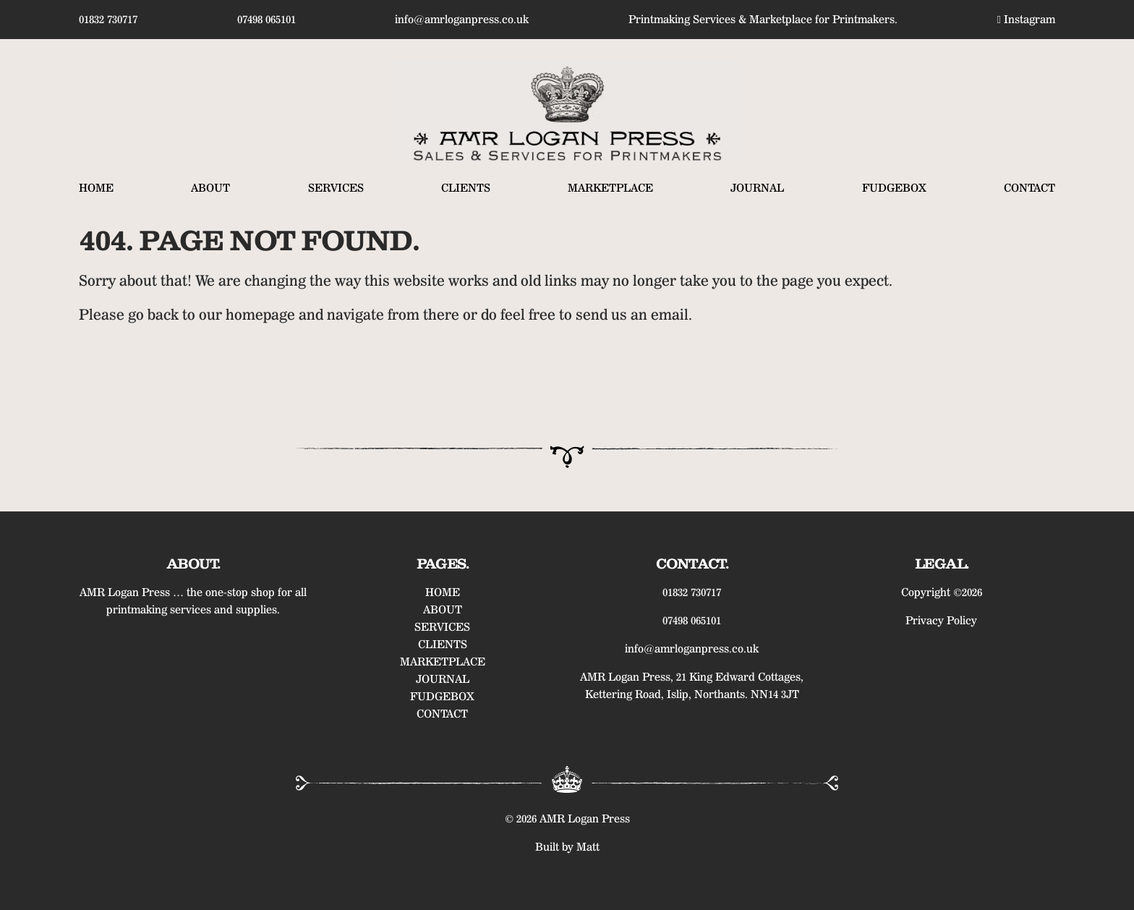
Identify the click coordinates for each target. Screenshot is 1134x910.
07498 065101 (266, 19)
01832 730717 (108, 19)
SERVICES (336, 188)
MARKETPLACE (610, 188)
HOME (96, 188)
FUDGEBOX (894, 188)
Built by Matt (567, 847)
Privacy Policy (941, 620)
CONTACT (1029, 188)
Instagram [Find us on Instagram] (1026, 19)
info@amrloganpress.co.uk (462, 19)
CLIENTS (465, 188)
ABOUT (210, 188)
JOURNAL (757, 188)
